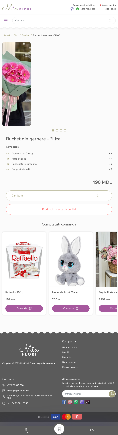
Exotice (25, 35)
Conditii (65, 352)
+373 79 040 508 (15, 385)
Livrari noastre (69, 362)
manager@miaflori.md (18, 390)
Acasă (7, 35)
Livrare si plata (69, 347)
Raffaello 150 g (14, 292)
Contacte (66, 357)
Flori (16, 35)
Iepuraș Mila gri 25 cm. (65, 292)
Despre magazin (70, 367)
